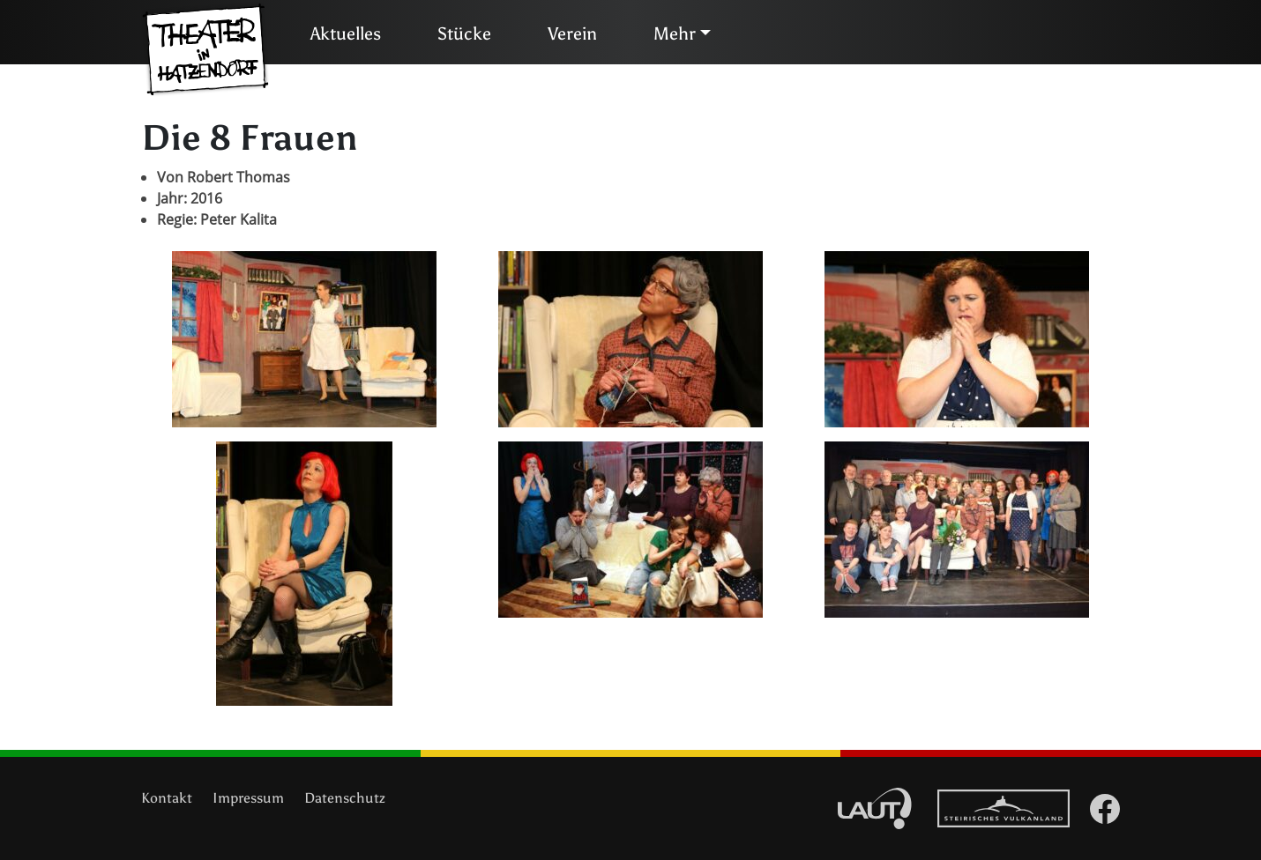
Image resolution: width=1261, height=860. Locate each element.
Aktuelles (345, 33)
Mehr (674, 33)
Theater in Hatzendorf (205, 50)
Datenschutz (344, 798)
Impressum (248, 798)
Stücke (464, 33)
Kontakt (166, 798)
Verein (572, 33)
